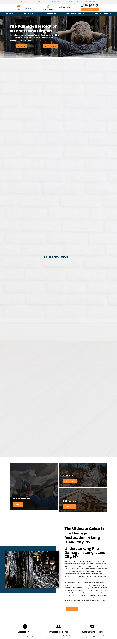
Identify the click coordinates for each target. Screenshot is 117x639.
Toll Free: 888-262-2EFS (89, 1)
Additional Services (103, 14)
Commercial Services (75, 14)
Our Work (39, 1)
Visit (18, 507)
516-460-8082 (91, 5)
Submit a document (68, 7)
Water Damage (29, 14)
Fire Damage (10, 14)
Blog (70, 1)
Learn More (70, 481)
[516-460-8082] (82, 5)
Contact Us (55, 1)
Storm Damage (50, 14)
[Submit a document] (60, 7)
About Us (23, 1)
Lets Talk (69, 507)
